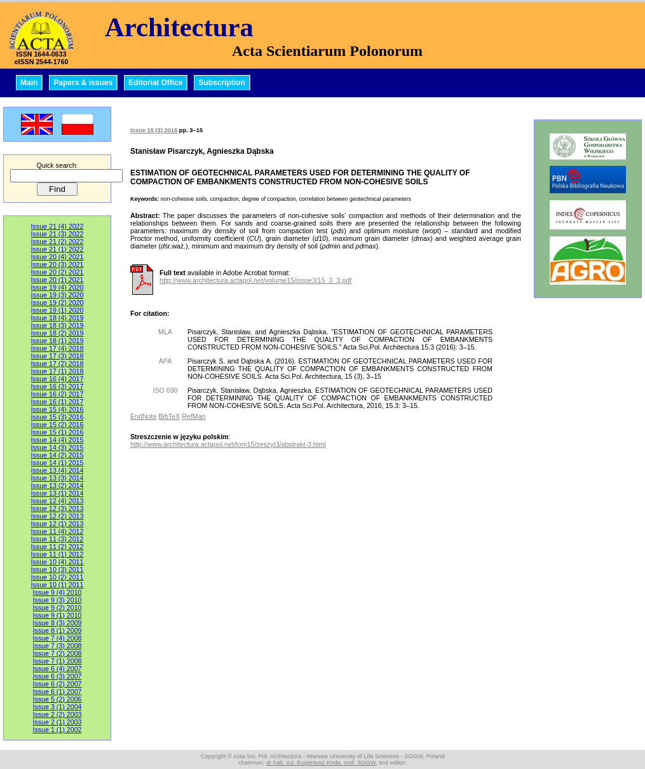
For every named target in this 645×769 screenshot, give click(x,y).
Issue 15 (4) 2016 (57, 409)
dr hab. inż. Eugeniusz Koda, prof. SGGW (321, 762)
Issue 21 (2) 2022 (57, 241)
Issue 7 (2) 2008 (56, 653)
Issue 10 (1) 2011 (57, 585)
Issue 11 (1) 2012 (57, 554)
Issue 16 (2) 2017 (57, 394)
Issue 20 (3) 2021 (57, 264)
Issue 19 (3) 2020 (57, 295)
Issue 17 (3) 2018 (57, 356)
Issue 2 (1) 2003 (56, 722)
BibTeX (169, 416)
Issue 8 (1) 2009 (56, 630)
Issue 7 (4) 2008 (56, 638)
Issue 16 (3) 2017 (57, 386)
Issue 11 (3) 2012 (57, 539)
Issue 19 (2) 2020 (57, 302)
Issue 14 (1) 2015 (57, 462)
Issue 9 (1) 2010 (56, 615)
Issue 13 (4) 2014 (57, 470)
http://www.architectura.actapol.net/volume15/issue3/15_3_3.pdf (255, 280)
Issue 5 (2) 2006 (56, 699)
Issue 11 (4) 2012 (57, 531)
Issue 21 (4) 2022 (57, 226)
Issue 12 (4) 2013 (57, 501)
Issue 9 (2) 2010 (56, 607)
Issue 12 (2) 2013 (57, 516)
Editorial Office (155, 82)
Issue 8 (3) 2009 (56, 623)
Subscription (221, 82)
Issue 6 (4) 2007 (56, 668)
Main (28, 82)
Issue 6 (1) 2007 (56, 691)
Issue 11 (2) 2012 (57, 546)
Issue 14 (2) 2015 (57, 455)
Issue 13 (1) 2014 (57, 493)
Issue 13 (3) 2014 (57, 478)
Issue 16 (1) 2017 (57, 401)
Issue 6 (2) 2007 (56, 684)
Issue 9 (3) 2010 (56, 600)
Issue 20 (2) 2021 (57, 272)
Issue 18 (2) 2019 (57, 333)
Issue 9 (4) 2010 (56, 592)
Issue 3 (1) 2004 (56, 707)
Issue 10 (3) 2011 (57, 569)
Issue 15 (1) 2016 (57, 432)
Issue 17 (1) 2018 (57, 371)
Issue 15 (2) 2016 (57, 424)
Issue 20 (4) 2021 (57, 257)
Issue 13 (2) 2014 (57, 485)
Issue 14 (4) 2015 (57, 440)
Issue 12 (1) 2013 (57, 523)
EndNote (143, 416)
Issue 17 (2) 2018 (57, 363)
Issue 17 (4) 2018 (57, 348)
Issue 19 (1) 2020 (57, 310)
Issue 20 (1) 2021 (57, 279)
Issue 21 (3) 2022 (57, 234)
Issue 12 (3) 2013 (57, 508)
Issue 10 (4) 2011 (57, 562)
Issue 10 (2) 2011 (57, 577)
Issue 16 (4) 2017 (57, 379)
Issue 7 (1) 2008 (56, 661)
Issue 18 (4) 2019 (57, 318)
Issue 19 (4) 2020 (57, 287)
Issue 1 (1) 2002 (56, 729)
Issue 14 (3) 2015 (57, 447)
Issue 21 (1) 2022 (57, 249)
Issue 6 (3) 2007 (56, 676)
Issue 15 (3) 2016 (57, 417)
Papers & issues (82, 82)
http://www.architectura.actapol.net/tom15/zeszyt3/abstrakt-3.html (228, 444)
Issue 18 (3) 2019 (57, 325)
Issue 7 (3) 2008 (56, 646)
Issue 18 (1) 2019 (57, 340)
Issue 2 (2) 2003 (56, 714)
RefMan (193, 416)
